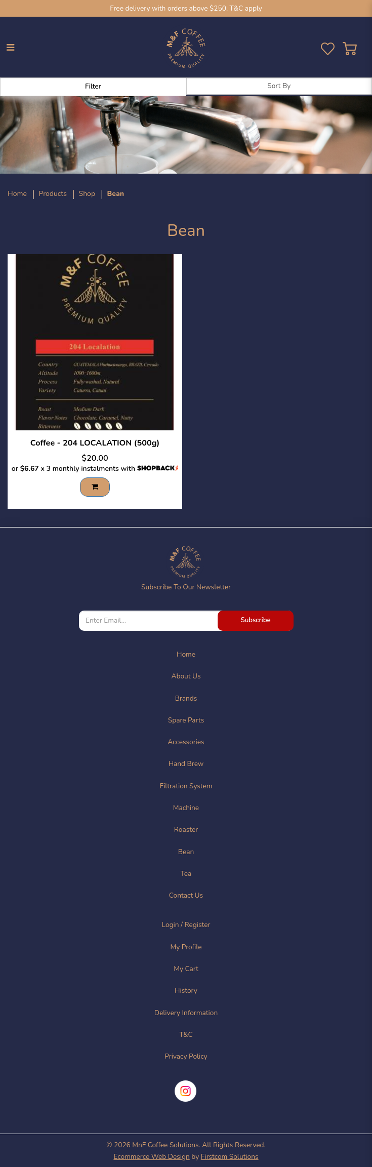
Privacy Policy (185, 1056)
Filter (93, 86)
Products (52, 193)
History (186, 990)
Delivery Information (186, 1013)
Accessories (186, 742)
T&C (186, 1034)
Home (17, 193)
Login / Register (186, 925)
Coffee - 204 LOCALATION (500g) (94, 443)
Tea (186, 873)
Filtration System (185, 786)
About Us (185, 676)
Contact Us (186, 895)
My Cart (186, 969)
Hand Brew (186, 764)
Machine (186, 808)
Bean (116, 193)
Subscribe (255, 620)
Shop (87, 193)
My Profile (185, 947)
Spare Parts (186, 720)
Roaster (186, 829)
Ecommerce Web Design (151, 1156)
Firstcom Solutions (230, 1156)
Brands (186, 698)
